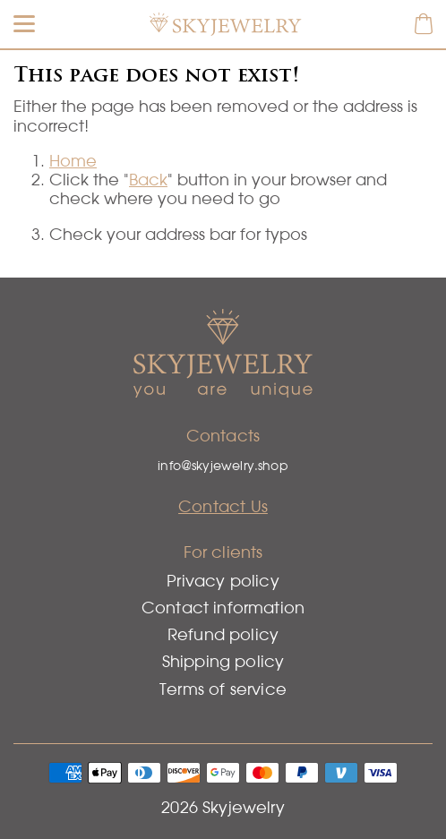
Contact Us (223, 506)
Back (148, 179)
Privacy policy (223, 580)
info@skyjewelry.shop (223, 465)
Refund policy (223, 634)
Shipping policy (223, 661)
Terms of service (223, 689)
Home (73, 160)
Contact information (223, 607)
